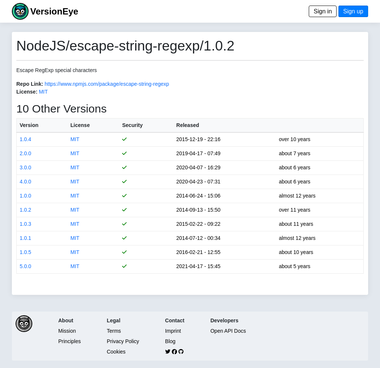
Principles (69, 341)
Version (29, 125)
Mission (67, 331)
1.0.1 (25, 238)
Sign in (323, 11)
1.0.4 (25, 139)
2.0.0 (25, 153)
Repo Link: (29, 84)
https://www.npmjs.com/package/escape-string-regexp (107, 84)
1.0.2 (25, 210)
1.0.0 (25, 196)
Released (187, 125)
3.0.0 (25, 167)
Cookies (116, 352)
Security (132, 125)
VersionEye (54, 11)
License (80, 125)
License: (26, 92)
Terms (114, 331)
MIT (43, 92)
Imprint (173, 331)
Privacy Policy (123, 341)
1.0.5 (25, 252)
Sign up (353, 11)
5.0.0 (25, 266)
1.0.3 (25, 224)
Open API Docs (228, 331)
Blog (170, 341)
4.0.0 (25, 182)
